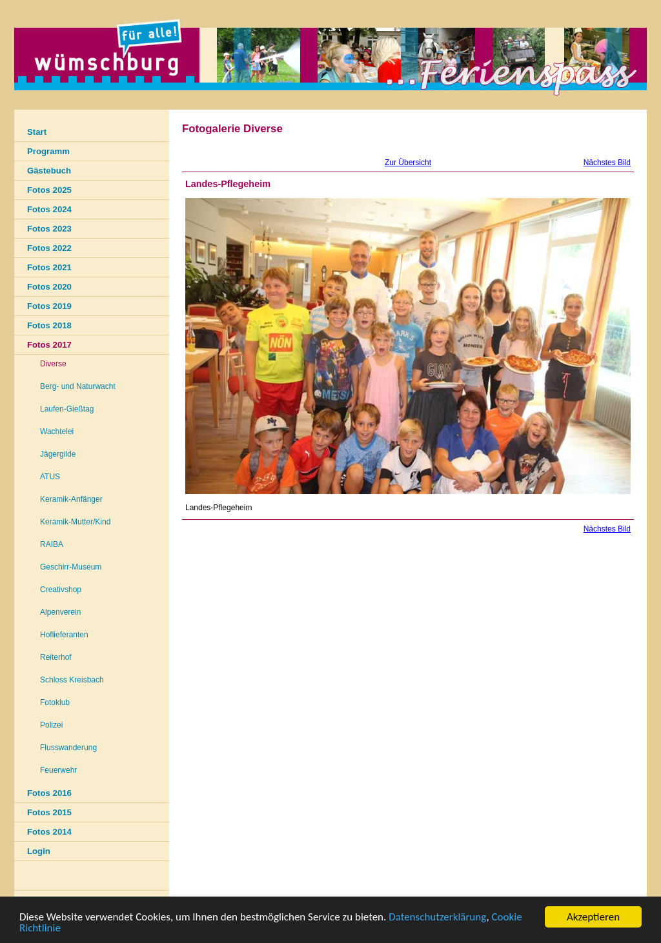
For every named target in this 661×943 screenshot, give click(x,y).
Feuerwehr (58, 770)
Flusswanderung (68, 747)
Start (36, 132)
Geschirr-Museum (70, 566)
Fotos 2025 (49, 190)
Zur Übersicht (408, 162)
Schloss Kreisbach (72, 679)
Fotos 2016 (49, 793)
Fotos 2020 (49, 287)
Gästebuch (49, 170)
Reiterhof (56, 657)
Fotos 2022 (49, 248)
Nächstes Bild (607, 162)
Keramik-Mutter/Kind (75, 521)
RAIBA (51, 544)
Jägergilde (58, 454)
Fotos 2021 (49, 267)
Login (38, 851)
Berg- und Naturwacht (78, 386)
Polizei (51, 725)
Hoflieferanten (64, 634)
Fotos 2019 (49, 306)
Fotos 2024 (49, 209)
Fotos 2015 (49, 812)
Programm (48, 151)
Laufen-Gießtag (67, 408)
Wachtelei (57, 431)
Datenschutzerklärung (437, 917)
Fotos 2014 (49, 832)
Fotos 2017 (49, 345)
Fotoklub (55, 702)
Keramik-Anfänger (71, 499)
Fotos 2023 (49, 228)
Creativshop (60, 589)
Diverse (53, 363)
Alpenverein (60, 612)
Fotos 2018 (49, 325)
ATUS (50, 476)
